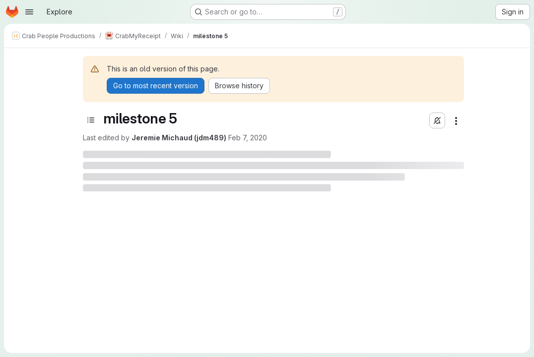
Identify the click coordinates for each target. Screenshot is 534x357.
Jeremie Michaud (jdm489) (179, 137)
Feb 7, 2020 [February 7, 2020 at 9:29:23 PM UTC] (247, 137)
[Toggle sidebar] (91, 120)
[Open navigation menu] (29, 12)
